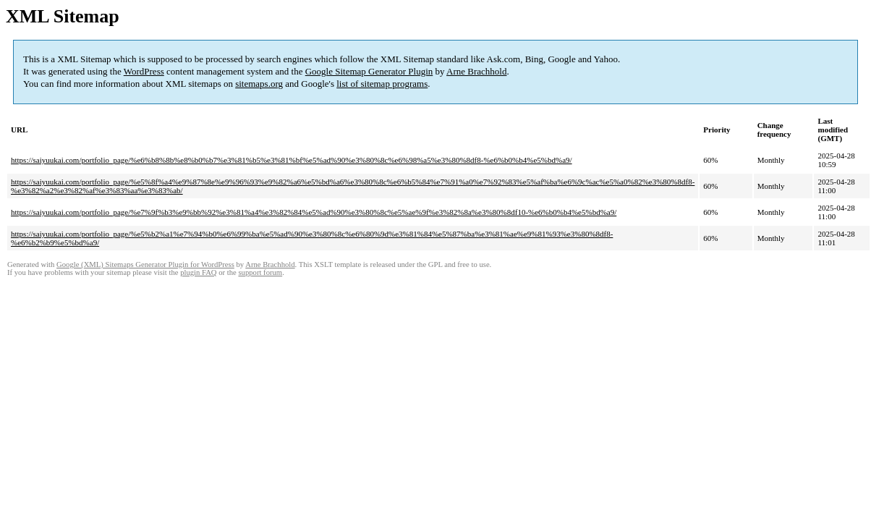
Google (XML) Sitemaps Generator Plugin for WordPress (145, 264)
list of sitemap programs (382, 83)
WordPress (144, 71)
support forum (260, 272)
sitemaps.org (259, 83)
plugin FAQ (198, 272)
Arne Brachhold (476, 71)
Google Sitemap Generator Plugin (369, 71)
